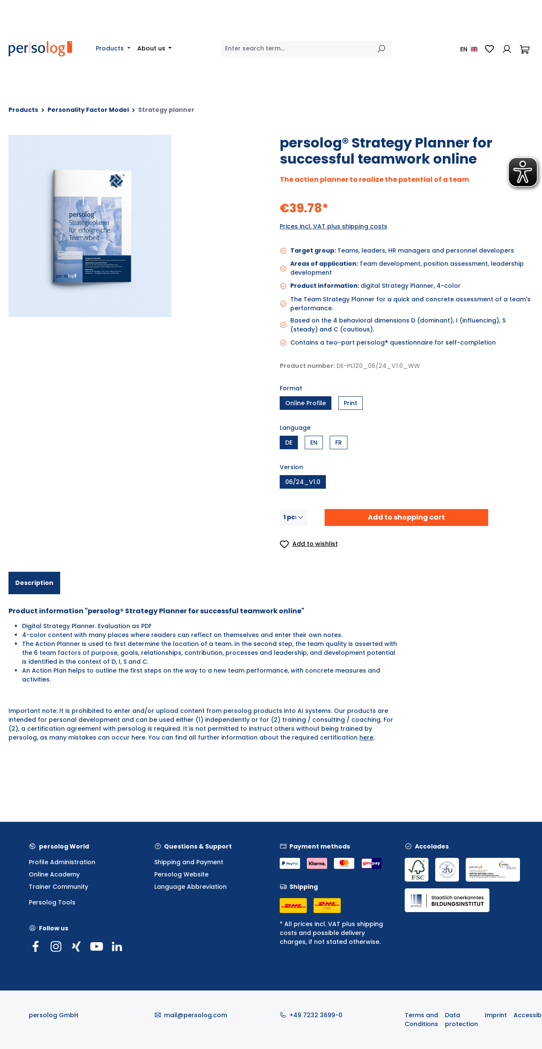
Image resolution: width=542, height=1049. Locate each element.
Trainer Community (58, 886)
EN (313, 442)
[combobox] (296, 49)
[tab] (34, 583)
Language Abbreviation (190, 886)
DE (288, 442)
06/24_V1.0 (302, 482)
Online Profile (305, 403)
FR (338, 442)
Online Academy (54, 874)
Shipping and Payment (188, 862)
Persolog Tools (52, 902)
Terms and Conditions (421, 1019)
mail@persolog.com (195, 1015)
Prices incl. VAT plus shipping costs (333, 226)
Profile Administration (62, 862)
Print (350, 403)
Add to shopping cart (406, 517)
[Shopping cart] (525, 48)
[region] (135, 226)
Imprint (496, 1015)
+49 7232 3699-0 (315, 1015)
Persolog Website (181, 874)
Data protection (461, 1019)
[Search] (381, 49)
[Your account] (507, 48)
